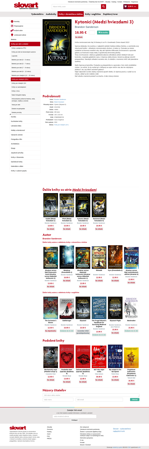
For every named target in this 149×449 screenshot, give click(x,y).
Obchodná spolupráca (86, 438)
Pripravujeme (18, 26)
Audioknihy (51, 14)
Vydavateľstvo (37, 14)
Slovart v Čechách (85, 445)
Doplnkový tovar (110, 14)
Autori (48, 434)
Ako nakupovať (84, 427)
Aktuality (107, 2)
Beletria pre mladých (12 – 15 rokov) (23, 75)
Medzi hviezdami (59, 102)
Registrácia (134, 2)
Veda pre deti (16, 105)
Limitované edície (20, 35)
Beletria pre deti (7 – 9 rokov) (21, 67)
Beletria (13, 39)
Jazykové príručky (17, 153)
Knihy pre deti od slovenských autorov (24, 52)
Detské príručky (17, 112)
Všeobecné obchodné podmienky (77, 2)
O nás (82, 440)
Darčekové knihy (16, 162)
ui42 (139, 447)
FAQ (48, 436)
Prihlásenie (126, 2)
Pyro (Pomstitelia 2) (115, 270)
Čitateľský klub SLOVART (96, 2)
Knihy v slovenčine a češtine (71, 14)
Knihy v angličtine (93, 14)
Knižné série (18, 30)
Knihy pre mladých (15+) (20, 79)
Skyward (83, 320)
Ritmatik (99, 270)
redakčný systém (117, 447)
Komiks (13, 117)
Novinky (17, 21)
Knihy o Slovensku (17, 157)
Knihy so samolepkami (19, 87)
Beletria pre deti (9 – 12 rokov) (21, 71)
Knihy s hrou (16, 91)
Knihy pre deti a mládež (19, 44)
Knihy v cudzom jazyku (19, 171)
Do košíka (103, 32)
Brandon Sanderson (86, 26)
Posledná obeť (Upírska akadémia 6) (67, 371)
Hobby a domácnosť (18, 130)
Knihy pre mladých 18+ (19, 83)
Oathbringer (66, 320)
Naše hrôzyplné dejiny (19, 95)
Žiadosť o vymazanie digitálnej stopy (90, 431)
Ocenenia (50, 429)
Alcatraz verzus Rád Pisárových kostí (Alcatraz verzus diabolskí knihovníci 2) (51, 274)
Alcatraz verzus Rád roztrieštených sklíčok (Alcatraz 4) (131, 272)
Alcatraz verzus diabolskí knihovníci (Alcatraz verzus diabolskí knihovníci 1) (83, 274)
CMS (129, 447)
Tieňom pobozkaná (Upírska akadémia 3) (83, 371)
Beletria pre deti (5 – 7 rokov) (21, 63)
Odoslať (134, 399)
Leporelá (14, 56)
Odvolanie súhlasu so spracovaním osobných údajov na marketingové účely (91, 434)
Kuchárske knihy (16, 121)
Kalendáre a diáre (17, 166)
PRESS (49, 438)
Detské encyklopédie (18, 108)
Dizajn (13, 148)
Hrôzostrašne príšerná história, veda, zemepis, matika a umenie (23, 100)
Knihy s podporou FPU (19, 48)
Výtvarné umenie (17, 135)
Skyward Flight (115, 320)
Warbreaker (131, 320)
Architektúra (15, 144)
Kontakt (120, 2)
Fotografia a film (16, 139)
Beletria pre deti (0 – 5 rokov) (21, 60)
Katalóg (114, 2)
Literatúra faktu (16, 126)
